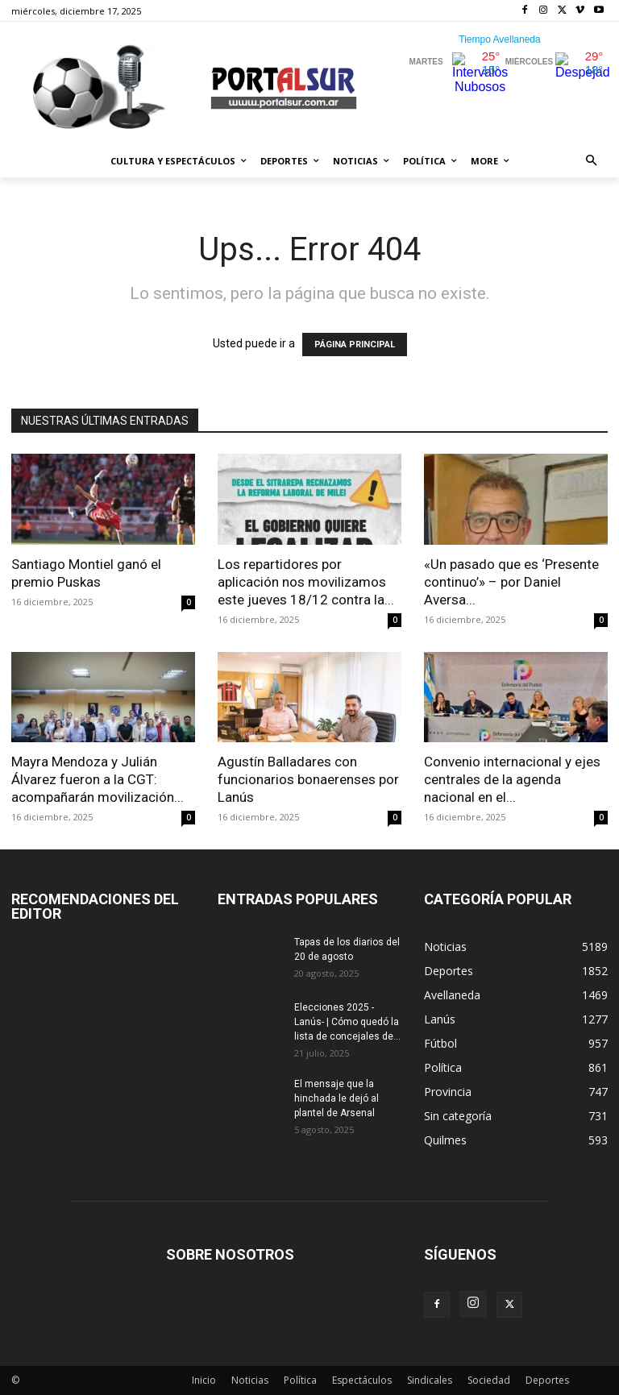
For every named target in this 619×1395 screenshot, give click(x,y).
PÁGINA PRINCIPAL (354, 344)
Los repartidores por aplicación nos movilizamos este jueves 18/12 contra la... (306, 582)
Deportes (547, 1380)
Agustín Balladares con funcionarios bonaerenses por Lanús (308, 779)
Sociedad (488, 1380)
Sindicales (429, 1380)
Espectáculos (362, 1380)
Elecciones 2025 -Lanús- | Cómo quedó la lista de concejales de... (347, 1022)
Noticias (249, 1380)
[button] (592, 161)
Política (300, 1380)
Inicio (204, 1380)
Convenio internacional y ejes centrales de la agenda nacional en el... (512, 779)
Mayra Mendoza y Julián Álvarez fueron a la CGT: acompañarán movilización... (97, 779)
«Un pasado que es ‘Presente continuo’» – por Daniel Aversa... (511, 582)
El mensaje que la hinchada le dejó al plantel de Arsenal (336, 1098)
